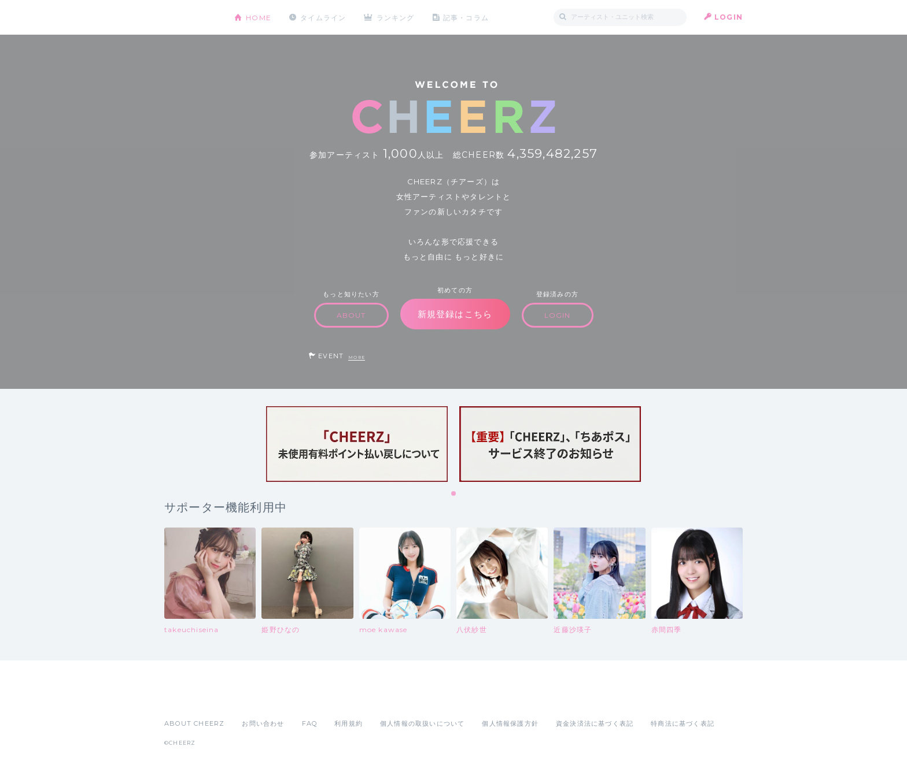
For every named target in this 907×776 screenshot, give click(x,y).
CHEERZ (190, 18)
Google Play (252, 698)
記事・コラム (466, 17)
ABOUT (351, 315)
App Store (190, 698)
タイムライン (323, 17)
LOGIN (728, 17)
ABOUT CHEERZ (194, 723)
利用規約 (348, 723)
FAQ (310, 723)
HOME (258, 17)
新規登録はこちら (455, 314)
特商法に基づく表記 (682, 723)
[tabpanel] (357, 444)
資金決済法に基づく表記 (594, 723)
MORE (356, 357)
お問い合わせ (263, 723)
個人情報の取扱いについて (422, 723)
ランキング (396, 17)
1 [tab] (454, 494)
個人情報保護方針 (510, 723)
